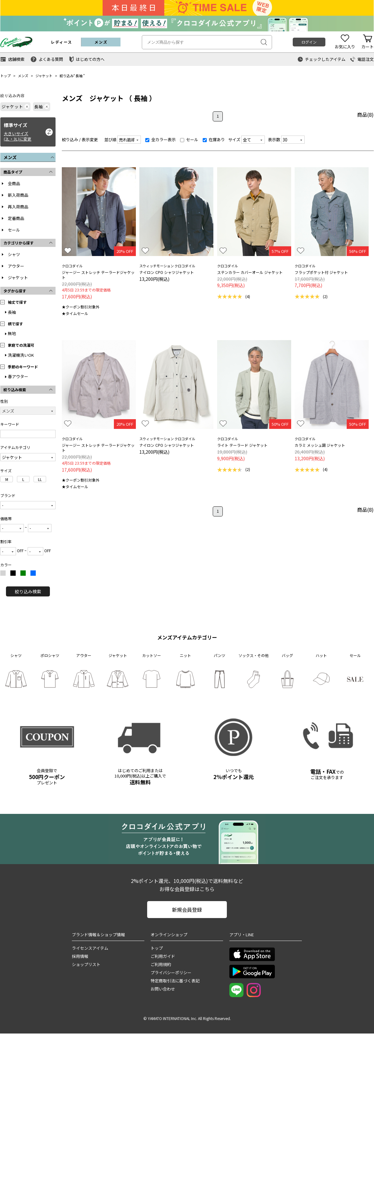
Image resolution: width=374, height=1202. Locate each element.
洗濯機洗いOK (21, 355)
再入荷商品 (18, 207)
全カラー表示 (160, 139)
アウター (16, 266)
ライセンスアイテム (90, 948)
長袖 (79, 75)
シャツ (14, 254)
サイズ (234, 139)
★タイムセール (75, 313)
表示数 (274, 139)
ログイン (309, 42)
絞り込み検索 (28, 591)
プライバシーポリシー (171, 972)
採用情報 (80, 956)
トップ (5, 75)
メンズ (23, 75)
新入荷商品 (18, 195)
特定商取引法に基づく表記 (175, 981)
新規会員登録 (187, 909)
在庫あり (214, 139)
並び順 (110, 139)
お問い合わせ (163, 989)
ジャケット (43, 75)
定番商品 (16, 218)
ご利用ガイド (163, 956)
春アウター (18, 376)
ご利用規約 (161, 964)
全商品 (14, 183)
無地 (12, 333)
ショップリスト (86, 964)
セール (14, 230)
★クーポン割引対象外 (80, 306)
